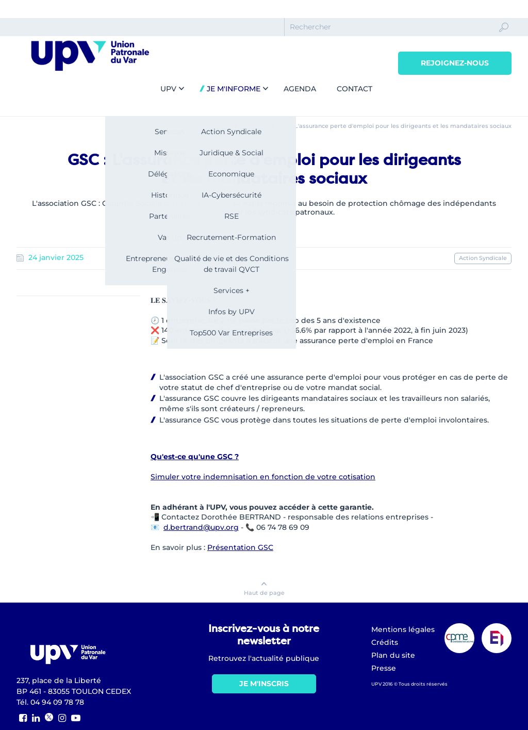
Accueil (220, 125)
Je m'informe (232, 88)
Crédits (384, 642)
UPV (168, 88)
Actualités (255, 125)
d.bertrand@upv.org (201, 527)
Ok (504, 37)
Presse (383, 668)
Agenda (300, 88)
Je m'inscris (264, 683)
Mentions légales (403, 629)
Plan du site (393, 655)
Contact (354, 88)
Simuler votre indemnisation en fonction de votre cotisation (263, 476)
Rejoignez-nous (455, 63)
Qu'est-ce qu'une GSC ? (195, 456)
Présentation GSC (240, 547)
